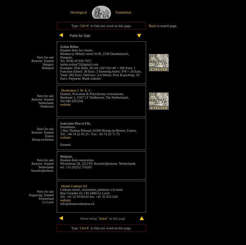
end (51, 218)
